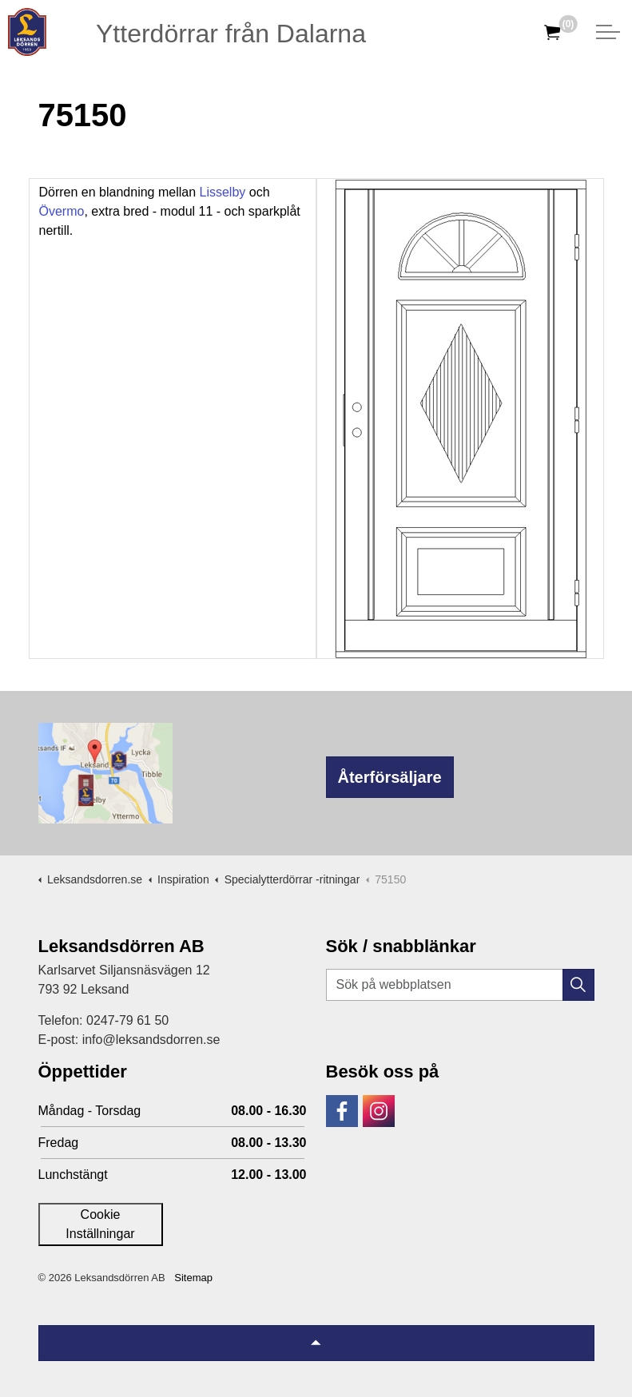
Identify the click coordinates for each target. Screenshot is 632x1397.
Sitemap (193, 1278)
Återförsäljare (390, 777)
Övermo (62, 211)
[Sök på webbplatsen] (460, 985)
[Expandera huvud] (608, 32)
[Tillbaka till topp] (316, 1343)
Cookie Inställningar (100, 1224)
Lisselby (223, 192)
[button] (578, 985)
